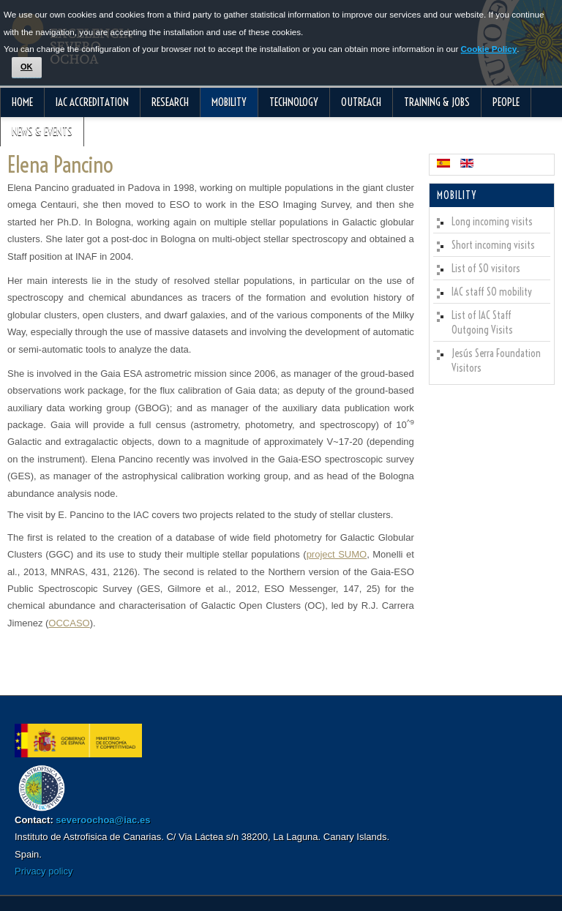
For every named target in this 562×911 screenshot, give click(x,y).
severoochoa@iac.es (103, 819)
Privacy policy (43, 871)
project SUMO (337, 554)
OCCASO (68, 623)
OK (26, 66)
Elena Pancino (60, 165)
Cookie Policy (489, 48)
